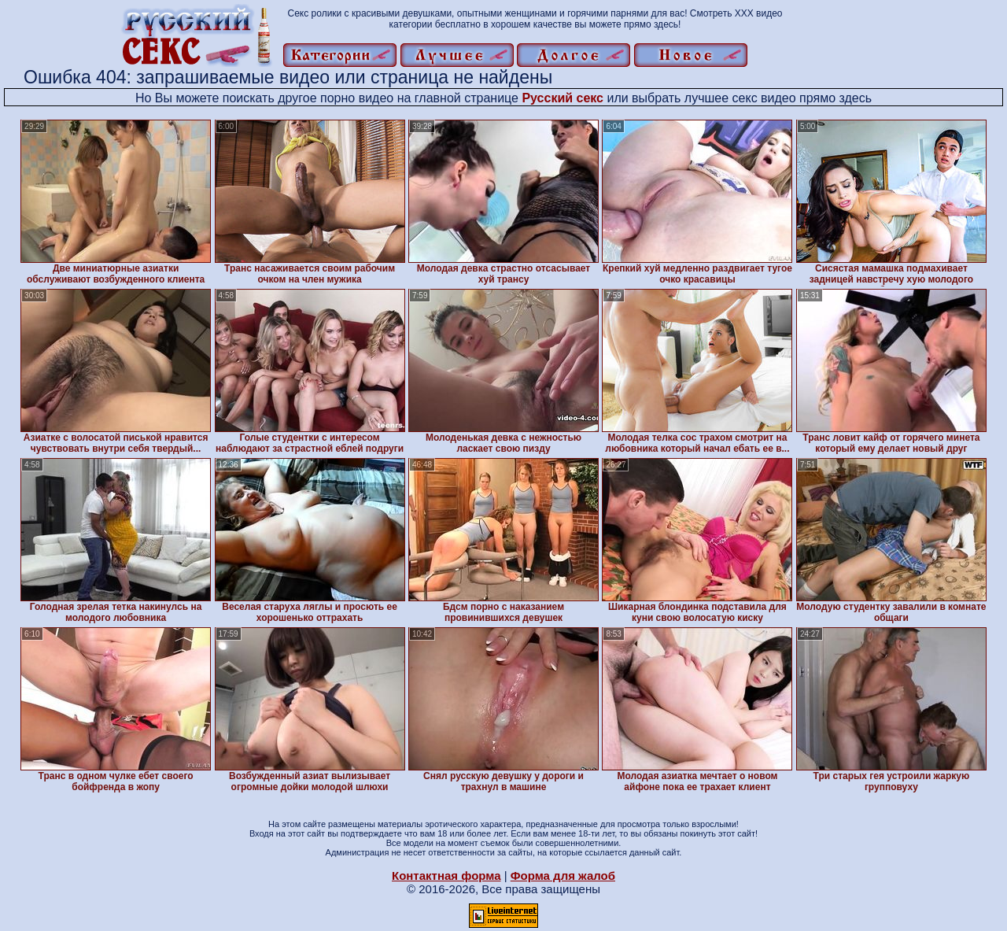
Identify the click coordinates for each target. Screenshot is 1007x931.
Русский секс (562, 98)
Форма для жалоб (563, 875)
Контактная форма (446, 875)
